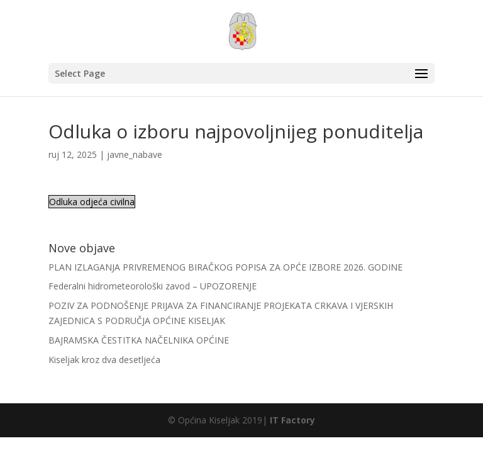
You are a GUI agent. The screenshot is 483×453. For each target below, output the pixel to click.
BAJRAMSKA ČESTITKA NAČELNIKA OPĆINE (138, 340)
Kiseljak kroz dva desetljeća (104, 360)
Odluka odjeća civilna (92, 202)
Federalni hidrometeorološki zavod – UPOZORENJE (152, 286)
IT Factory (292, 420)
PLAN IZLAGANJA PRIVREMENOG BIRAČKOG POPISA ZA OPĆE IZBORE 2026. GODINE (225, 267)
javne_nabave (134, 154)
